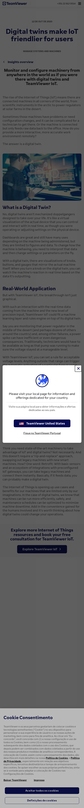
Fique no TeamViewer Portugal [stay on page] (42, 433)
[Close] (78, 368)
